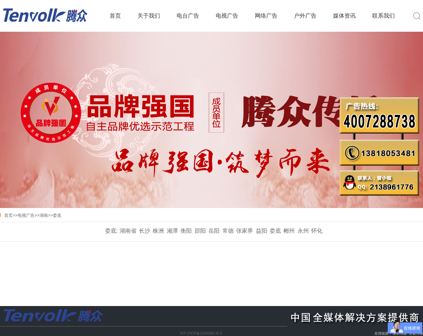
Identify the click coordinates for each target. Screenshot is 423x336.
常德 (228, 231)
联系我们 (383, 16)
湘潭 (172, 231)
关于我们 (148, 16)
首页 (115, 16)
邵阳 (200, 231)
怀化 (317, 231)
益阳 (261, 231)
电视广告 (227, 16)
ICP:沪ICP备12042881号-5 (201, 333)
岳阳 (214, 231)
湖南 (43, 215)
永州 (303, 231)
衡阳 (186, 231)
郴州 (289, 231)
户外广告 (305, 16)
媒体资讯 (344, 16)
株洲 (158, 231)
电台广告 (188, 16)
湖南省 (127, 231)
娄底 (57, 215)
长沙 (144, 231)
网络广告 (266, 16)
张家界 (244, 231)
